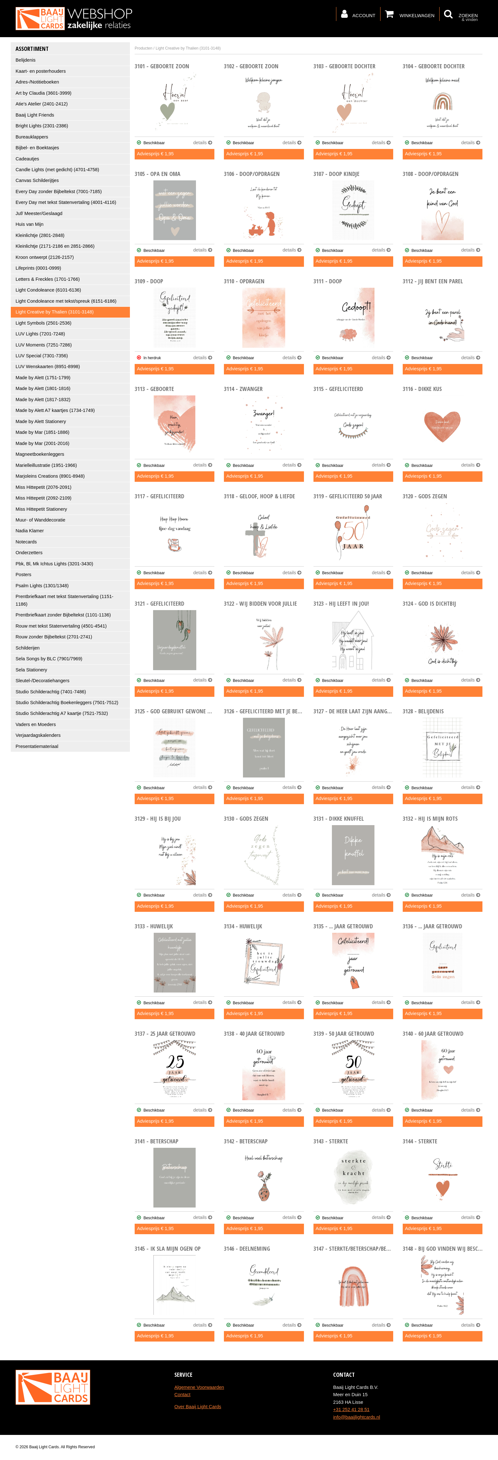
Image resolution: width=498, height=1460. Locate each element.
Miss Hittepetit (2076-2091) (43, 487)
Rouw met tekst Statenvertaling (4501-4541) (61, 626)
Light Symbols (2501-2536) (43, 323)
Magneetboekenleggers (40, 454)
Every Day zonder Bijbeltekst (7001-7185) (59, 191)
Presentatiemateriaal (37, 746)
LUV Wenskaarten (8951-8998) (48, 366)
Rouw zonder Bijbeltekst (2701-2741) (54, 636)
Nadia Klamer (30, 530)
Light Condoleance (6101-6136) (48, 290)
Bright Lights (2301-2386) (42, 125)
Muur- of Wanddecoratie (40, 519)
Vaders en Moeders (36, 724)
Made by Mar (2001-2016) (42, 443)
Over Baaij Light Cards (197, 1406)
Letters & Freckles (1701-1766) (48, 279)
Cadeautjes (27, 158)
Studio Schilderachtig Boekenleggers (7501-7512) (67, 702)
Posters (23, 574)
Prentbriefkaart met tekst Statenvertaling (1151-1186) (64, 600)
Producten (143, 48)
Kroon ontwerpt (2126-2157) (45, 257)
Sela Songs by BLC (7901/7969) (49, 658)
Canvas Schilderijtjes (37, 180)
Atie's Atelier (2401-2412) (42, 103)
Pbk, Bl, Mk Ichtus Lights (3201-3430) (54, 563)
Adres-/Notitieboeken (37, 81)
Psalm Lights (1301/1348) (42, 585)
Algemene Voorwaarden (199, 1387)
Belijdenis (26, 60)
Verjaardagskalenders (38, 735)
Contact (182, 1394)
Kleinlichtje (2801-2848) (40, 235)
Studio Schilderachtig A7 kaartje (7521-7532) (62, 713)
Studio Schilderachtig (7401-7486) (51, 691)
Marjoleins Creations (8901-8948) (50, 476)
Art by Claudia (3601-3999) (43, 93)
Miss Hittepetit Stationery (41, 509)
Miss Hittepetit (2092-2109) (43, 498)
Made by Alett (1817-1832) (43, 399)
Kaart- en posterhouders (41, 71)
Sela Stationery (31, 669)
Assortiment (32, 48)
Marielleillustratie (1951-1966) (46, 465)
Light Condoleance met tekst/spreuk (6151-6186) (66, 301)
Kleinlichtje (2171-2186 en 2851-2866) (55, 246)
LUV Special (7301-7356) (42, 355)
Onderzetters (29, 552)
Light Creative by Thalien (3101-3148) (55, 311)
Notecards (26, 541)
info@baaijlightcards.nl (356, 1417)
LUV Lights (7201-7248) (40, 333)
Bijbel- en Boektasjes (37, 147)
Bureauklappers (32, 136)
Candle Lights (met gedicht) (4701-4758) (57, 169)
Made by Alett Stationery (41, 421)
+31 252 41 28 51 (351, 1409)
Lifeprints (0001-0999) (38, 268)
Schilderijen (28, 647)
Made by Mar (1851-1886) (42, 432)
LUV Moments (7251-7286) (44, 344)
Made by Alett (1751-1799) (43, 377)
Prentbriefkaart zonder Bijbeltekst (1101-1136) (63, 614)
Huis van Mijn (30, 224)
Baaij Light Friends (35, 115)
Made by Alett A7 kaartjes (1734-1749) (55, 410)
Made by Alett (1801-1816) (43, 388)
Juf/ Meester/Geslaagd (39, 213)
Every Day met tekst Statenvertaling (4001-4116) (66, 202)
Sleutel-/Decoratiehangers (42, 680)
